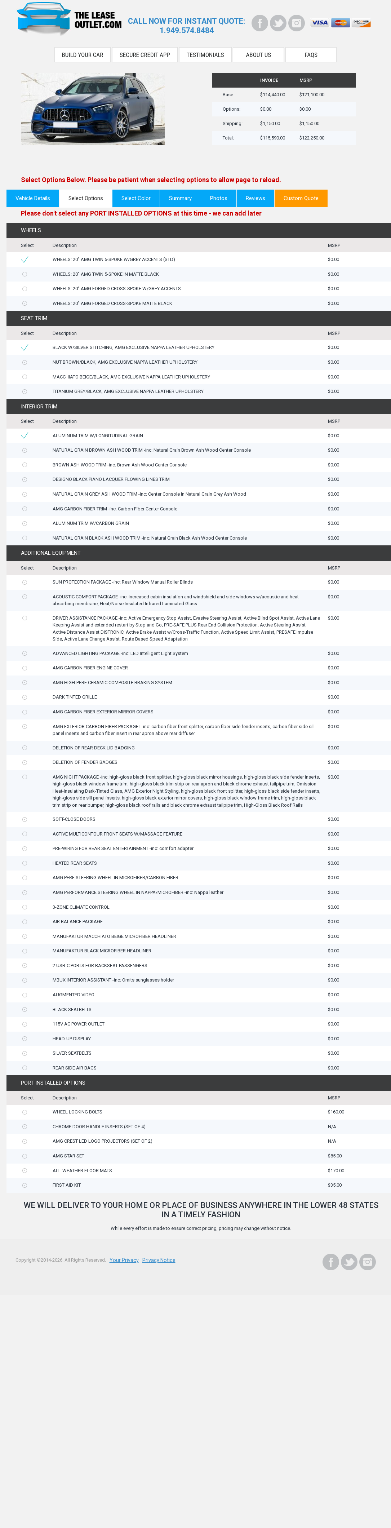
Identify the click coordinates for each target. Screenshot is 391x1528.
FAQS (311, 53)
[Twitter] (278, 23)
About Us (258, 53)
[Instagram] (296, 23)
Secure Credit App (145, 53)
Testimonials (205, 53)
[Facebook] (260, 23)
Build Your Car (82, 53)
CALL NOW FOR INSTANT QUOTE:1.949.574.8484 (186, 25)
